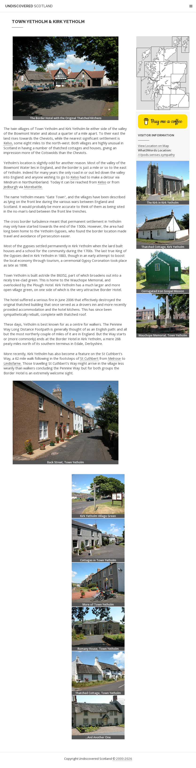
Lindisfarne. (12, 363)
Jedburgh (11, 186)
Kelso (75, 177)
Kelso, (8, 143)
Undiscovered (29, 6)
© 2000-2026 (122, 758)
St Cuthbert (89, 358)
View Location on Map (153, 146)
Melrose (114, 358)
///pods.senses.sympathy (156, 155)
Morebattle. (33, 186)
